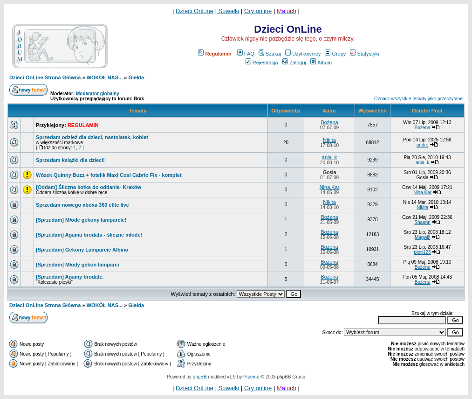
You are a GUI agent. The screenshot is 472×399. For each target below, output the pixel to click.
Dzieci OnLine (194, 10)
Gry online (258, 10)
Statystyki (364, 53)
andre (423, 144)
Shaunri (422, 222)
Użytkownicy (303, 53)
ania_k (329, 157)
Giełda (136, 77)
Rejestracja (262, 62)
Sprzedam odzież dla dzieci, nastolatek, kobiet (92, 137)
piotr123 (422, 252)
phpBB (200, 376)
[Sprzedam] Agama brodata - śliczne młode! (89, 235)
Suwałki (228, 10)
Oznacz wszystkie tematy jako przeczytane (418, 98)
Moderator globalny (97, 93)
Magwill (422, 237)
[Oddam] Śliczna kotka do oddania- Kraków (88, 187)
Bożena (329, 122)
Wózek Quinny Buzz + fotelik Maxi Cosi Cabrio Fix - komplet (109, 175)
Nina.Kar (330, 187)
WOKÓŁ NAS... (105, 77)
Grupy (335, 53)
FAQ (245, 53)
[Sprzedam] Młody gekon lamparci (77, 264)
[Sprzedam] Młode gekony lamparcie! (81, 220)
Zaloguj (294, 62)
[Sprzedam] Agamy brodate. (70, 277)
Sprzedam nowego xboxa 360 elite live (82, 205)
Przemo (251, 376)
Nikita (329, 140)
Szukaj (270, 53)
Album (321, 62)
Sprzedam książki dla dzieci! (70, 160)
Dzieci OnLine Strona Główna (45, 77)
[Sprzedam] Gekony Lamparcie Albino (82, 249)
